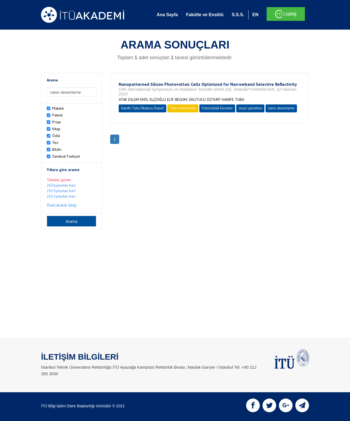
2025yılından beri (61, 190)
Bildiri (57, 149)
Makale (58, 108)
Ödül (56, 135)
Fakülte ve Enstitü (204, 14)
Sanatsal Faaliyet (66, 156)
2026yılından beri (61, 185)
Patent (57, 115)
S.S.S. (238, 14)
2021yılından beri (61, 196)
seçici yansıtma (250, 108)
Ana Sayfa (167, 14)
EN (255, 14)
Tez (55, 142)
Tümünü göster (59, 179)
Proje (56, 122)
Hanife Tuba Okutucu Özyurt (142, 108)
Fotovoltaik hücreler (217, 108)
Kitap (56, 128)
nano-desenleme (281, 108)
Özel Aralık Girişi (62, 205)
